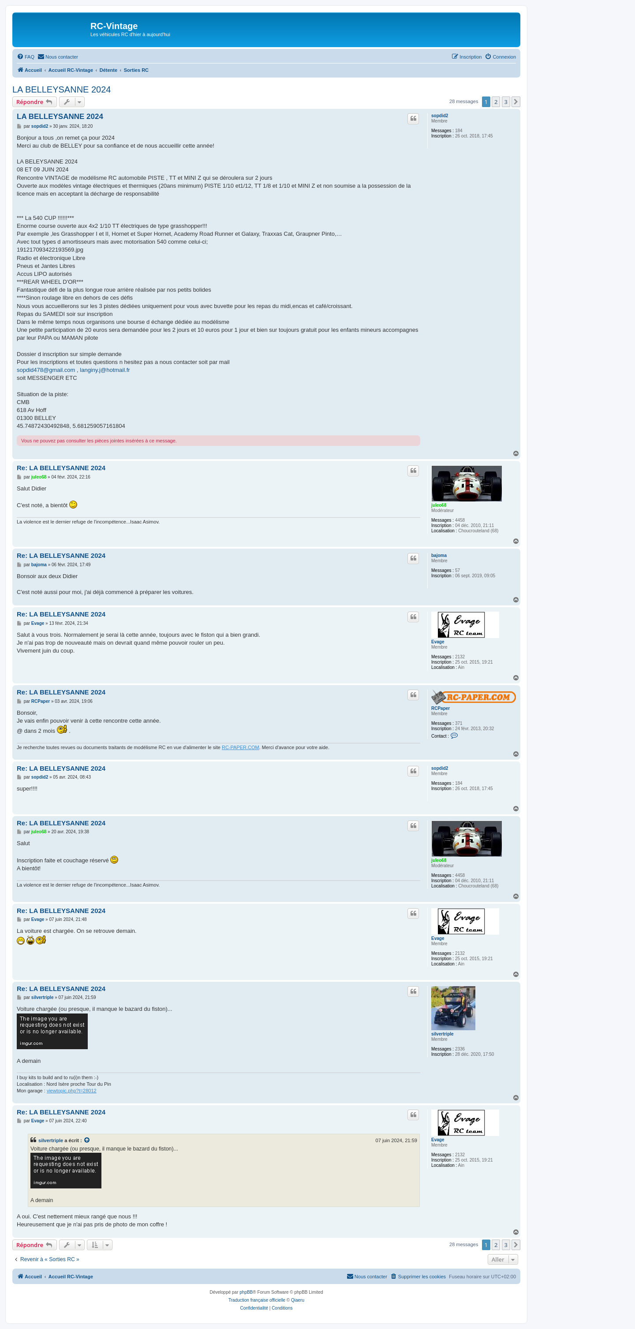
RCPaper (440, 708)
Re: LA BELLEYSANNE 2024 (61, 467)
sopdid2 (439, 115)
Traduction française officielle (256, 1300)
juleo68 (438, 505)
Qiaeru (297, 1300)
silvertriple (442, 1034)
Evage (437, 641)
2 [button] (495, 102)
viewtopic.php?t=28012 (72, 1090)
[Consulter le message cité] (87, 1140)
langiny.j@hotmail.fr (105, 370)
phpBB (246, 1292)
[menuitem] (25, 57)
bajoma (439, 555)
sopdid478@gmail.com (46, 370)
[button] (516, 102)
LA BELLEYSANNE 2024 (61, 89)
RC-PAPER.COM (240, 747)
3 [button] (506, 102)
